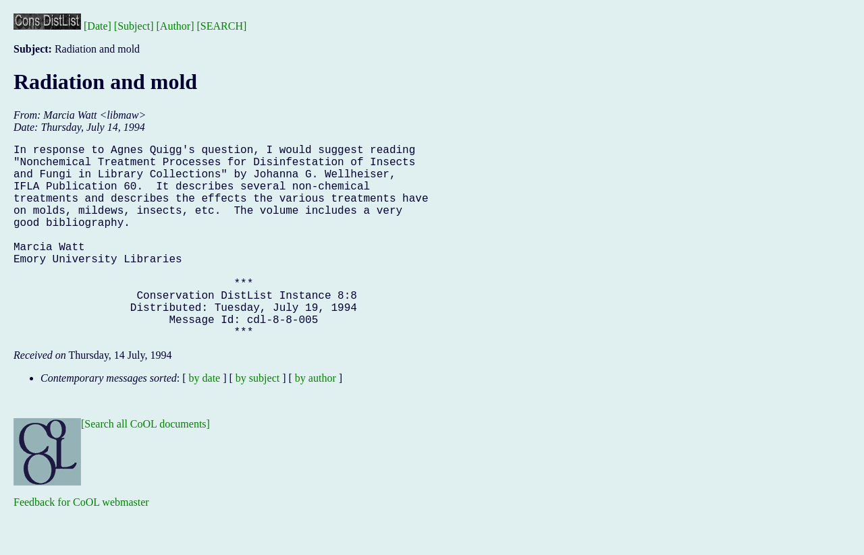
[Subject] (134, 26)
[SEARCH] (222, 26)
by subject (257, 421)
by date (205, 421)
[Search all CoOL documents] (145, 467)
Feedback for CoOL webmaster (81, 545)
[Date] (97, 26)
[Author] (175, 26)
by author (315, 421)
